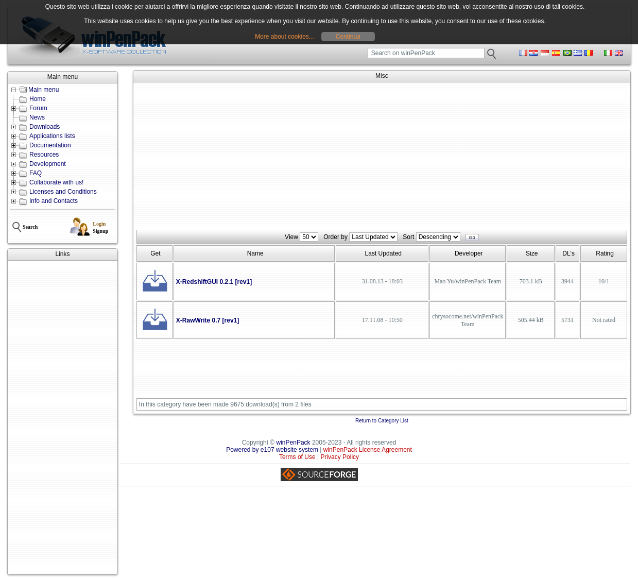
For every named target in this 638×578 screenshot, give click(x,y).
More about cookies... (284, 36)
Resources (44, 154)
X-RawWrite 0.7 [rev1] (207, 320)
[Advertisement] (62, 417)
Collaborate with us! (56, 182)
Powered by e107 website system (272, 449)
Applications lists (52, 136)
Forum (38, 108)
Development (47, 163)
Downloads (44, 126)
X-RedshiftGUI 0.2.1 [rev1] (214, 281)
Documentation (50, 145)
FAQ (35, 173)
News (37, 117)
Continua (348, 36)
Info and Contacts (53, 201)
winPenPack (294, 442)
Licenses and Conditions (63, 191)
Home (37, 99)
